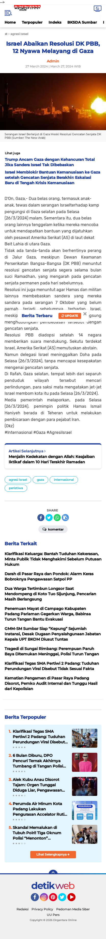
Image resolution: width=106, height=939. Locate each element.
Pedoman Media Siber (73, 909)
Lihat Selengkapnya (53, 854)
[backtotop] (53, 874)
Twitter (64, 899)
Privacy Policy (42, 909)
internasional (64, 480)
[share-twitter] (49, 517)
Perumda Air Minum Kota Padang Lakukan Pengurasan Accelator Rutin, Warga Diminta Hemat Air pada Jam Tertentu (40, 809)
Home (10, 22)
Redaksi (22, 909)
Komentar (53, 529)
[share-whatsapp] (57, 517)
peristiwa (16, 488)
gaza (40, 480)
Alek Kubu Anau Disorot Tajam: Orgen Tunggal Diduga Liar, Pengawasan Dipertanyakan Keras (37, 785)
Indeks (55, 22)
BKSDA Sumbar (82, 22)
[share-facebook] (40, 517)
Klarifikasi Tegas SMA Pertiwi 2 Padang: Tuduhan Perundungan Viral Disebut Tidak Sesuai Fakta (39, 737)
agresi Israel (18, 480)
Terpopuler (32, 22)
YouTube (75, 899)
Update (70, 316)
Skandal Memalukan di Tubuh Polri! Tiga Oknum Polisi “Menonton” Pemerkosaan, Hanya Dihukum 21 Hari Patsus (37, 833)
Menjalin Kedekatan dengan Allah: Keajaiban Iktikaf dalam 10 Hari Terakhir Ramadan (52, 459)
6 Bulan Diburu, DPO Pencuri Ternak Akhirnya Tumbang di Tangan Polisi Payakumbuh (38, 761)
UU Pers (53, 915)
